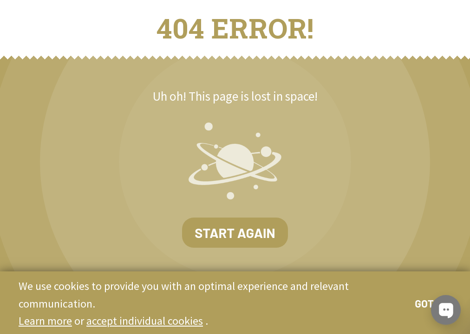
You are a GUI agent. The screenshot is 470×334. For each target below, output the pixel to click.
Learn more (45, 321)
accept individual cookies (144, 321)
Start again (235, 233)
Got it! (431, 303)
